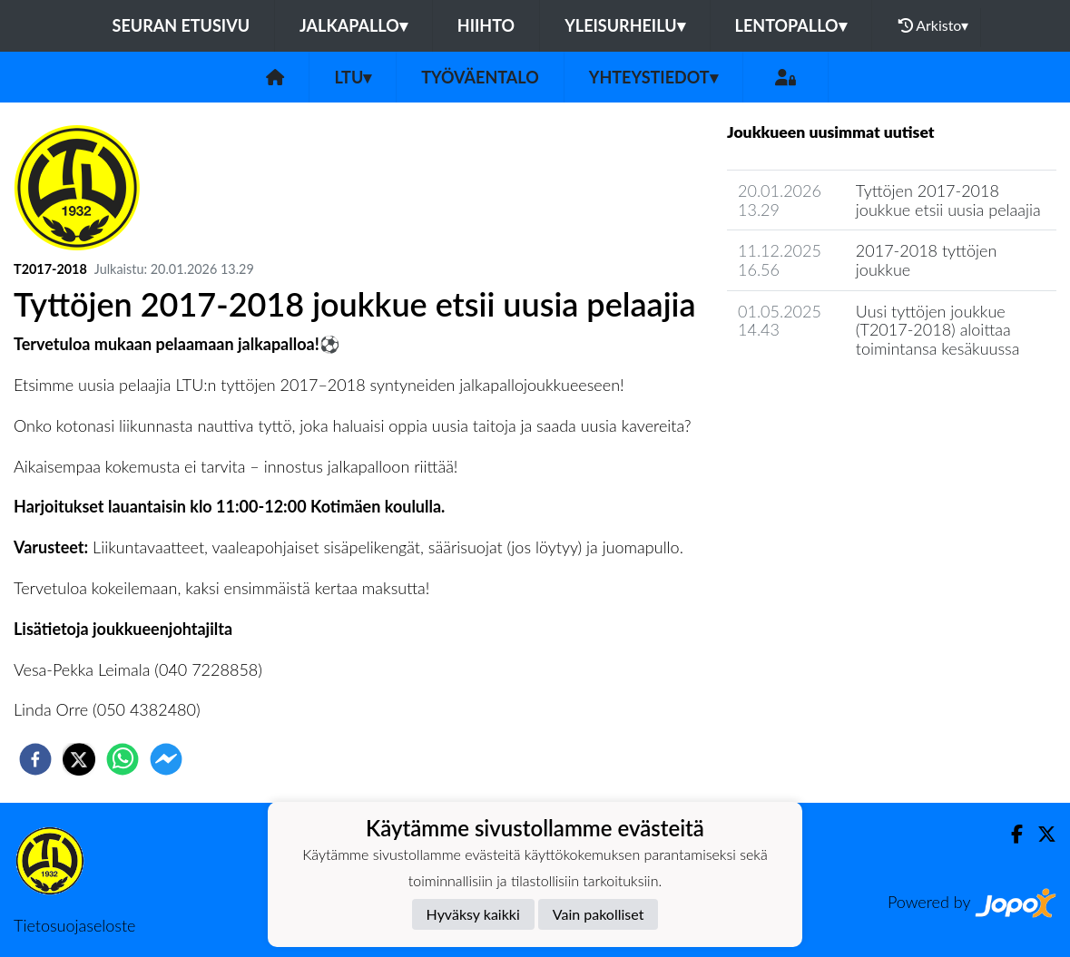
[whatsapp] (122, 759)
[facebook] (35, 759)
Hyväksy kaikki (473, 914)
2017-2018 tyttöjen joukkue (926, 259)
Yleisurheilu (624, 25)
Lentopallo (791, 25)
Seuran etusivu (181, 25)
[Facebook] (1009, 834)
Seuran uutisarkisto (807, 400)
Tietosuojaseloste (74, 925)
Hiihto (486, 25)
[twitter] (79, 759)
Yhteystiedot (653, 77)
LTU (352, 77)
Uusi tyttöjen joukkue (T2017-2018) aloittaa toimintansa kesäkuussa (938, 329)
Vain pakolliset (598, 914)
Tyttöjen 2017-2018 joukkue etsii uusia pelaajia (948, 200)
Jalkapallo (353, 25)
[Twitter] (1039, 834)
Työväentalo (479, 77)
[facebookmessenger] (166, 759)
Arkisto (933, 25)
